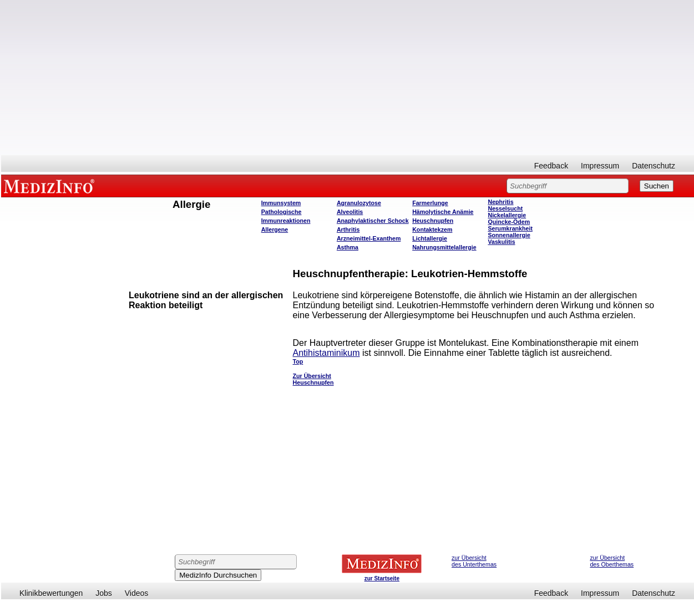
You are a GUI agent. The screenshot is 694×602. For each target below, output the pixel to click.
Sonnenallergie (509, 235)
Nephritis (500, 201)
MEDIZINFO (51, 186)
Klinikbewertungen (51, 593)
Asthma (347, 247)
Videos (137, 593)
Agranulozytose (359, 203)
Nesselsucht (505, 208)
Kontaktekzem (432, 229)
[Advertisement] (348, 77)
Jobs (103, 593)
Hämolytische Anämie (442, 211)
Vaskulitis (501, 241)
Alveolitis (350, 211)
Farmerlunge (430, 203)
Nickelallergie (507, 215)
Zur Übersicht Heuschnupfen (313, 379)
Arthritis (348, 229)
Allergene (274, 229)
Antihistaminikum (326, 353)
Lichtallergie (429, 238)
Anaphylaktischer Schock (373, 220)
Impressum (600, 165)
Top (298, 361)
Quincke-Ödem (509, 221)
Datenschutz (653, 165)
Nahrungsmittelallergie (444, 247)
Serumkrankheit (510, 228)
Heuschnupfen (432, 220)
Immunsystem (281, 203)
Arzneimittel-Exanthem (369, 238)
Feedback (551, 165)
